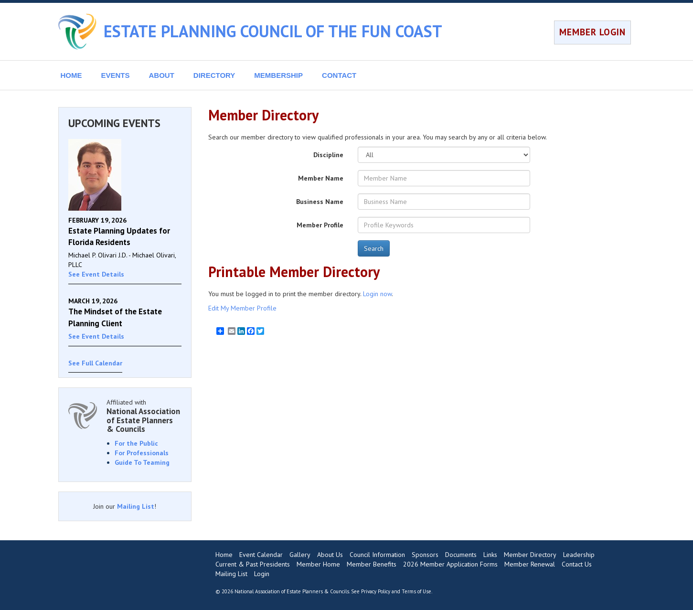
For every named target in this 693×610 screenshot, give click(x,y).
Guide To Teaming (142, 462)
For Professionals (142, 453)
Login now (377, 293)
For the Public (136, 443)
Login (261, 573)
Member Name (320, 178)
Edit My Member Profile (242, 308)
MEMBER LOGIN (592, 32)
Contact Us (577, 564)
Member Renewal (529, 564)
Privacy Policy (375, 591)
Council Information (377, 554)
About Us (330, 554)
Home (224, 554)
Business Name (319, 201)
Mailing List (135, 506)
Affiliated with (144, 416)
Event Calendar (261, 554)
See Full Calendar (95, 363)
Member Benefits (371, 564)
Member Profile (320, 225)
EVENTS (115, 75)
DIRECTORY (214, 75)
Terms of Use (416, 591)
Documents (461, 554)
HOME (71, 75)
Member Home (318, 564)
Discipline (328, 154)
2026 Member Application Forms (450, 564)
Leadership (579, 554)
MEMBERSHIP (278, 75)
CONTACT (339, 75)
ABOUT (161, 75)
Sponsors (425, 554)
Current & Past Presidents (252, 564)
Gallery (299, 554)
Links (490, 554)
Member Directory (530, 554)
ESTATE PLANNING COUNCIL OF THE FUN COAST (273, 31)
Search (374, 248)
